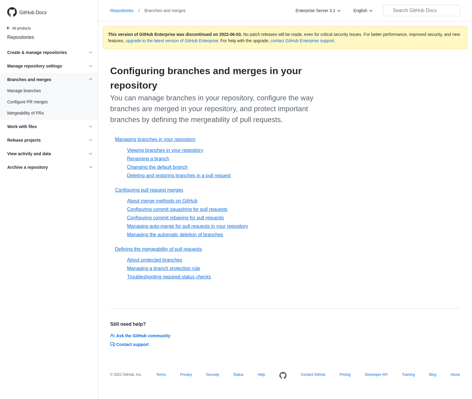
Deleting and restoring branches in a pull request (179, 175)
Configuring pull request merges (149, 190)
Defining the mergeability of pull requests (158, 249)
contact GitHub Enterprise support (302, 40)
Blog (432, 374)
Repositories (20, 37)
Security (212, 374)
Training (408, 374)
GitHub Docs (33, 12)
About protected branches (154, 259)
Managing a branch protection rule (163, 268)
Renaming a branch (148, 158)
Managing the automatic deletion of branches (175, 234)
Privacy (186, 374)
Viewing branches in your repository (165, 150)
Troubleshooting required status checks (169, 276)
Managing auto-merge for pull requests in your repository (187, 226)
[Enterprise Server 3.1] (318, 10)
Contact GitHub (313, 374)
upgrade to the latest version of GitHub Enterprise (172, 40)
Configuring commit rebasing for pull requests (175, 217)
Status (238, 374)
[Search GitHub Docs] (421, 10)
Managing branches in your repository (155, 139)
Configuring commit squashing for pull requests (177, 209)
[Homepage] (283, 376)
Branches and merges (165, 10)
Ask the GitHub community (140, 335)
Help (261, 374)
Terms (161, 374)
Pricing (345, 374)
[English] (363, 10)
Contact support (129, 344)
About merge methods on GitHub (162, 200)
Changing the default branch (157, 167)
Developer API (376, 374)
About (455, 374)
